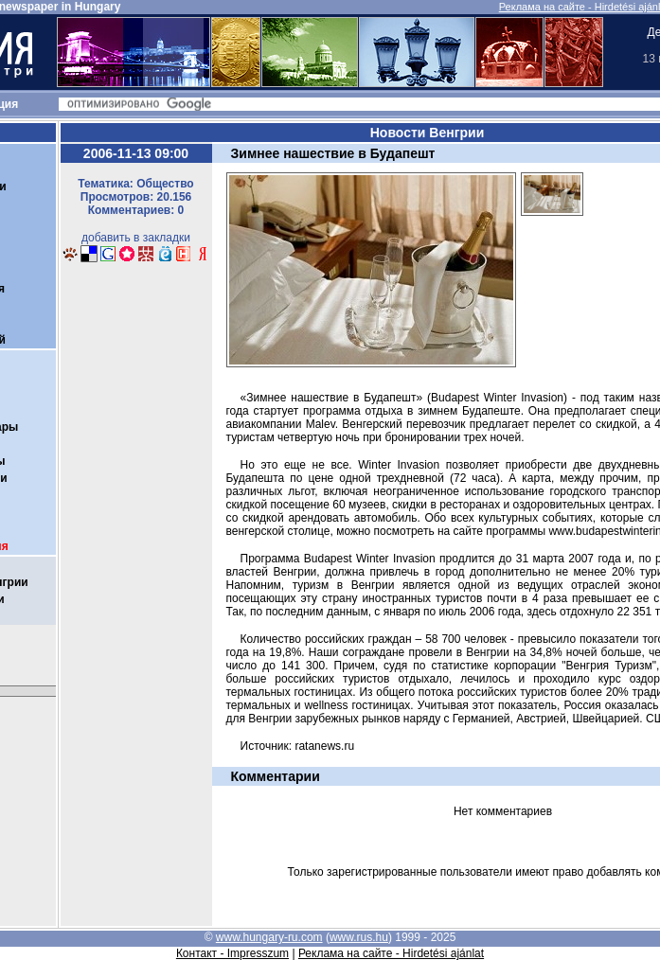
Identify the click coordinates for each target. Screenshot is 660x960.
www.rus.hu (359, 937)
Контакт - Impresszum (232, 953)
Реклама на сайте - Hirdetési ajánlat (391, 953)
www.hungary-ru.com (269, 937)
